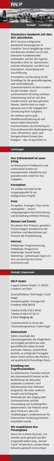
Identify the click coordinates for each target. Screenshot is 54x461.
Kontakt (31, 25)
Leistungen (45, 25)
